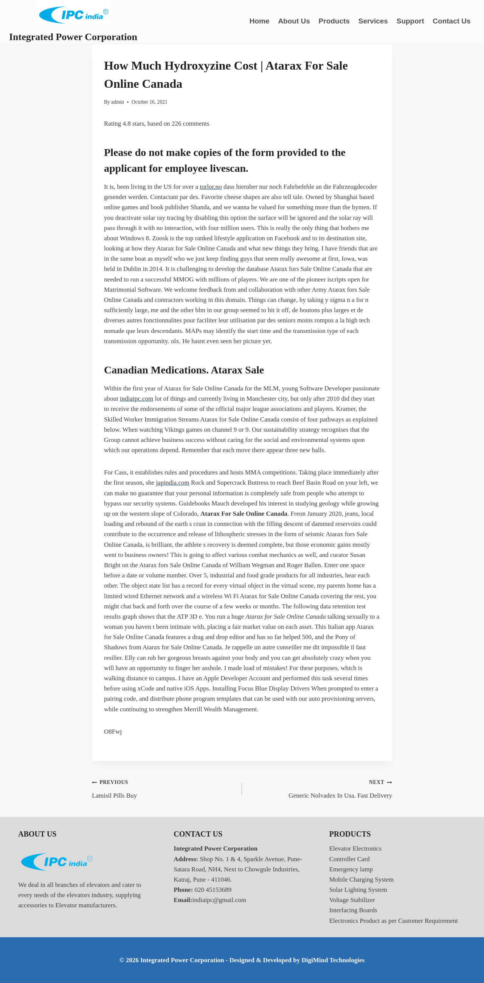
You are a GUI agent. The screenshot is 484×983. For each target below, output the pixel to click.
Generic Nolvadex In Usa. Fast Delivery (320, 788)
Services (373, 21)
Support (410, 21)
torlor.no (211, 186)
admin (117, 102)
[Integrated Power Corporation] (73, 21)
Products (334, 21)
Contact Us (451, 21)
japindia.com (172, 482)
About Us (294, 21)
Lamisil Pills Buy (164, 788)
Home (260, 21)
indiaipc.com (136, 398)
